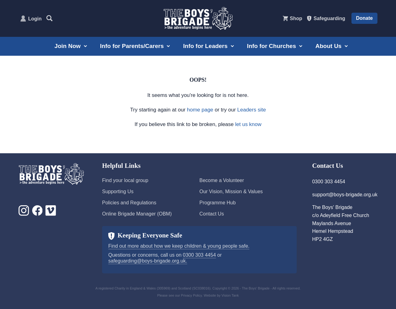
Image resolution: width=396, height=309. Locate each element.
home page (200, 110)
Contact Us (211, 213)
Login (35, 18)
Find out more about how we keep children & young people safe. (178, 246)
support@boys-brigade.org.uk (344, 194)
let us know (248, 124)
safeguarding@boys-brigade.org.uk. (147, 260)
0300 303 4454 (199, 255)
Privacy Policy (191, 295)
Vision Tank (230, 295)
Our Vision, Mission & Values (231, 191)
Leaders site (251, 110)
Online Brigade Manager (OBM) (137, 213)
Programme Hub (217, 202)
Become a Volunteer (221, 180)
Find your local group (125, 180)
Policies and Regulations (129, 202)
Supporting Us (117, 191)
